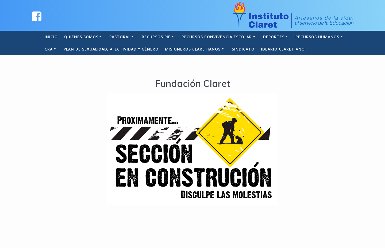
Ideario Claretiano (283, 49)
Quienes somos (81, 36)
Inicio (51, 36)
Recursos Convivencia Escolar (217, 36)
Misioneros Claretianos (193, 49)
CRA (49, 49)
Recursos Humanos (317, 36)
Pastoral (119, 36)
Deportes (273, 36)
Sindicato (243, 49)
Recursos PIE (156, 36)
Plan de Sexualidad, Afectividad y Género (111, 49)
